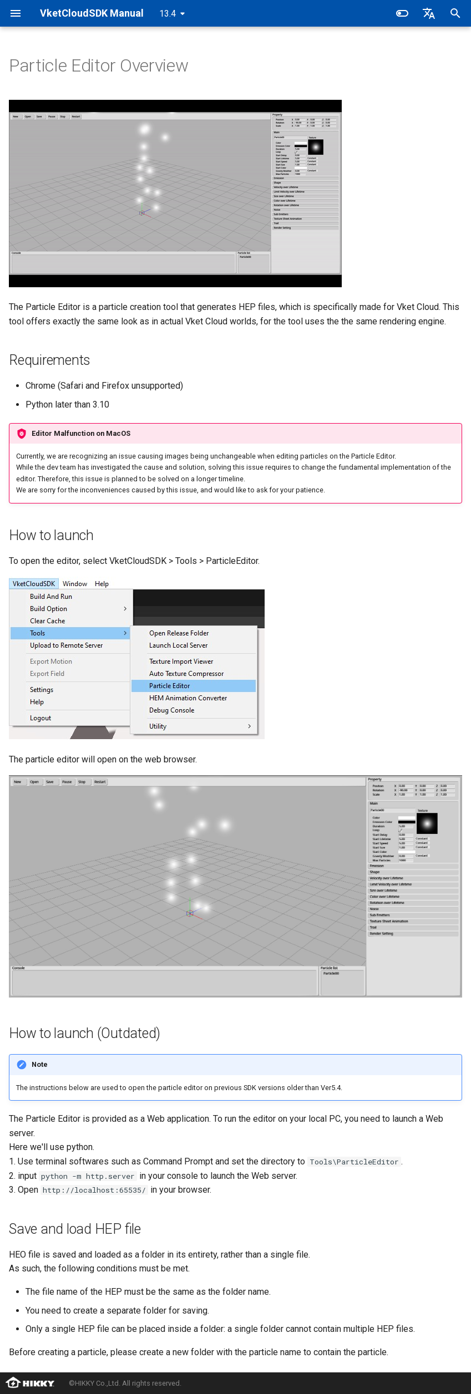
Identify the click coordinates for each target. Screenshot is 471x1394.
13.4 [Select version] (167, 13)
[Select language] (429, 13)
